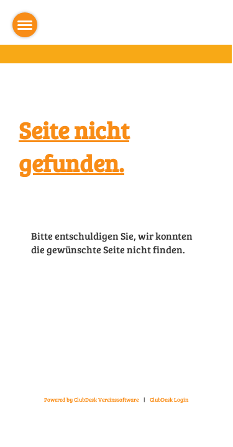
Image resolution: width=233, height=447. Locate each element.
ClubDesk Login (169, 399)
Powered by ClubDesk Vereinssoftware (91, 399)
